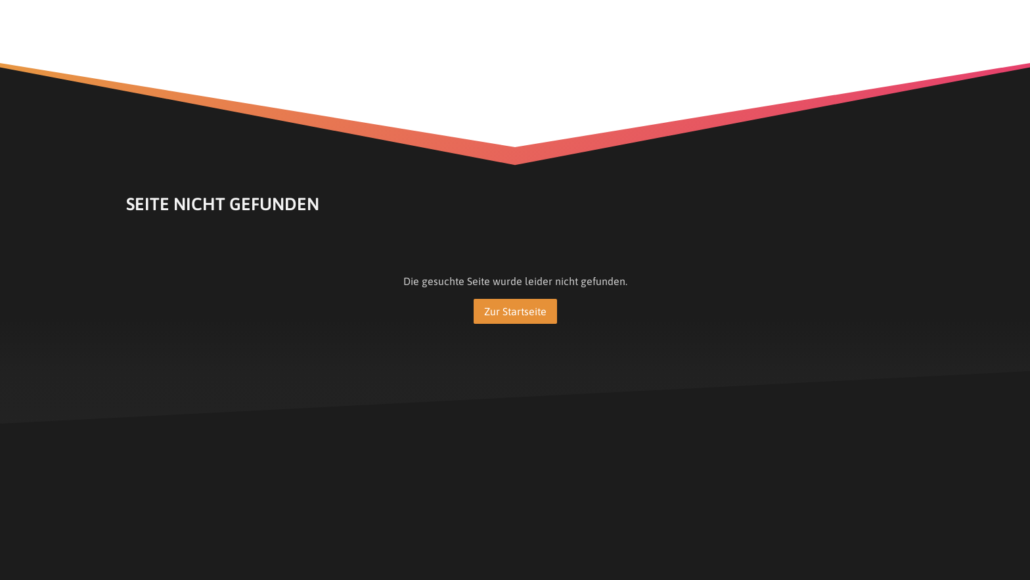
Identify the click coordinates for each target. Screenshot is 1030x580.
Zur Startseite (515, 311)
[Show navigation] (888, 15)
